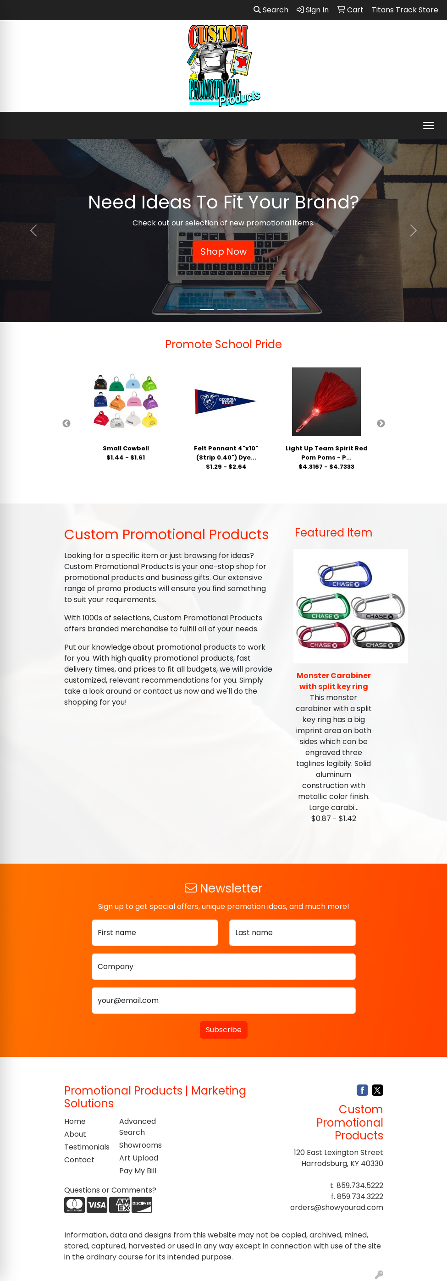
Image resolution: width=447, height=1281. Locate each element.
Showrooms (140, 1145)
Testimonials (86, 1147)
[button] (33, 230)
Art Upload (138, 1158)
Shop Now (223, 251)
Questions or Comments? (110, 1190)
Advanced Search (137, 1127)
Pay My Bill (137, 1171)
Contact (79, 1160)
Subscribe (224, 1029)
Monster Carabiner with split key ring (334, 681)
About (75, 1134)
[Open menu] (428, 125)
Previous (66, 423)
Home (75, 1121)
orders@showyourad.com (336, 1207)
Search (271, 10)
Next (381, 423)
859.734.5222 (360, 1185)
